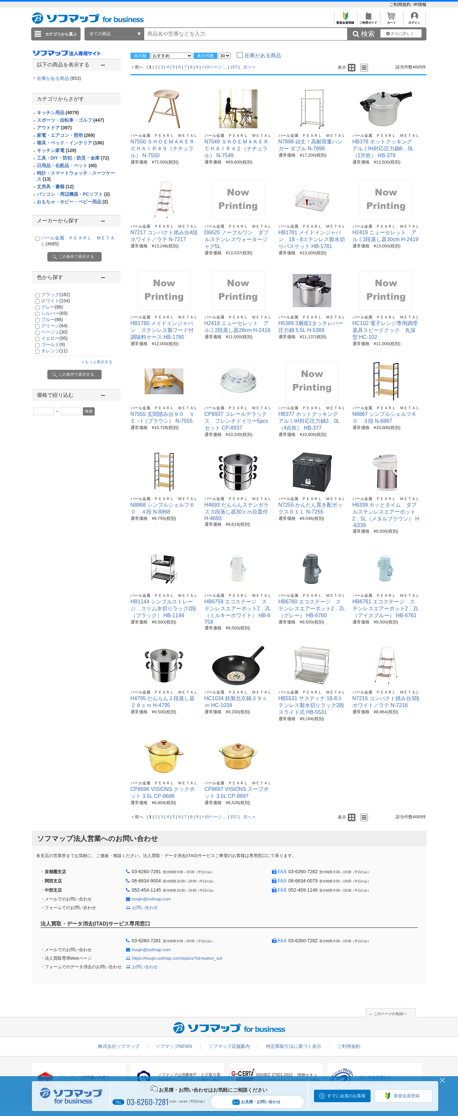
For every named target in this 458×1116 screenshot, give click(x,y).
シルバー (54, 313)
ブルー (52, 319)
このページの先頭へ (390, 1014)
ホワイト (55, 300)
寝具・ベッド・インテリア (70, 142)
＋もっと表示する (96, 362)
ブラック (55, 294)
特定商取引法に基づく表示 (293, 1046)
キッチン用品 (58, 112)
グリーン (54, 325)
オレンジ (54, 350)
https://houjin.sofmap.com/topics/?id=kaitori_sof (177, 958)
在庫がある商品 (59, 78)
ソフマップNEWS (174, 1046)
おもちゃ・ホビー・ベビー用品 (72, 201)
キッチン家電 (57, 150)
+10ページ (212, 66)
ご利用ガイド (368, 20)
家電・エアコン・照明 (66, 135)
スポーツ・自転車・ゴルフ (70, 120)
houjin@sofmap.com (151, 899)
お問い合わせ (145, 907)
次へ (247, 66)
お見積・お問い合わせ (256, 1102)
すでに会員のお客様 (346, 1095)
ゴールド (53, 344)
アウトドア (54, 127)
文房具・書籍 (55, 186)
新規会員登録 (345, 20)
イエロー (54, 338)
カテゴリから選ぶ (61, 34)
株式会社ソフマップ (118, 1046)
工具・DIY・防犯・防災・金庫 (73, 158)
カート (391, 20)
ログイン (414, 20)
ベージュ (54, 332)
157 (233, 66)
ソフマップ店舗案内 (229, 1046)
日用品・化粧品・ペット (67, 165)
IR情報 (420, 4)
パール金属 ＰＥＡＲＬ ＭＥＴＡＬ (164, 135)
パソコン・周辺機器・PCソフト (73, 194)
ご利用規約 (400, 4)
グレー (52, 307)
